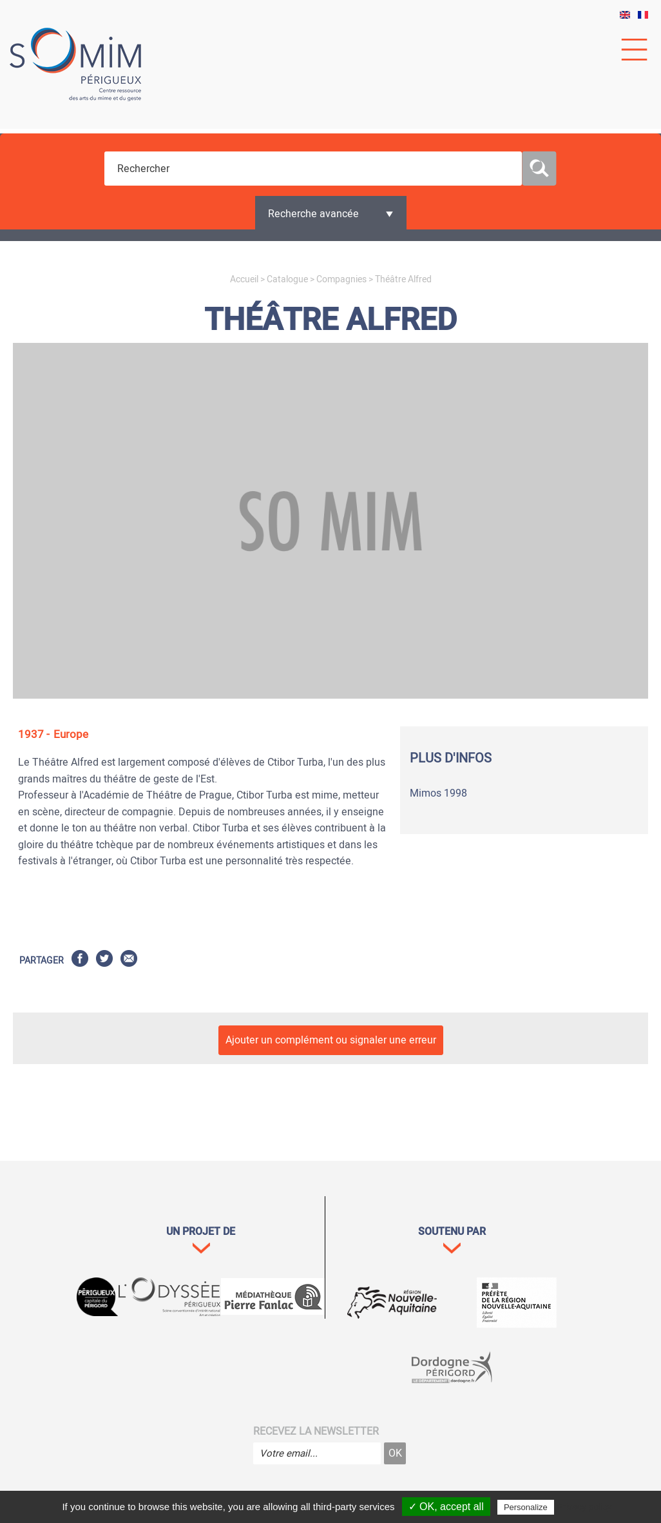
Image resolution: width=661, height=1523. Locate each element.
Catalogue (287, 279)
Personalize (526, 1507)
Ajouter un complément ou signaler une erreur (330, 1040)
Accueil (244, 279)
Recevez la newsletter (316, 1431)
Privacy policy (584, 1507)
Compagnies (341, 279)
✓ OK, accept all (446, 1506)
